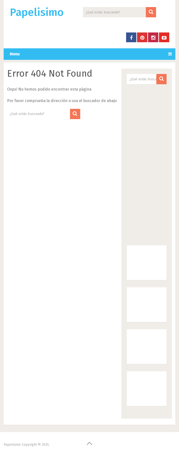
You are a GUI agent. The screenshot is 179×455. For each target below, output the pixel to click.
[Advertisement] (147, 165)
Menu (15, 54)
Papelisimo (37, 12)
